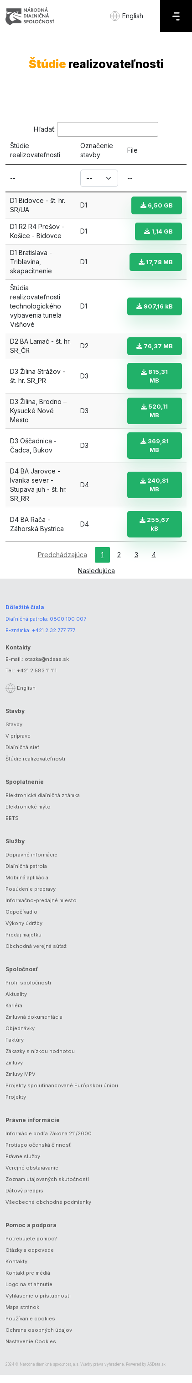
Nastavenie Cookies (30, 1349)
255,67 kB (155, 532)
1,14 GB (158, 231)
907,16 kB (154, 306)
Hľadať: (96, 129)
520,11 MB (154, 419)
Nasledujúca (96, 579)
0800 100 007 (68, 627)
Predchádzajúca (62, 563)
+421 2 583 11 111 (37, 679)
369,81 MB (154, 454)
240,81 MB (154, 493)
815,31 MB (154, 384)
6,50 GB (156, 205)
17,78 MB (156, 262)
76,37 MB (154, 350)
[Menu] (176, 16)
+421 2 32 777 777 (53, 638)
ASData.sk (156, 1372)
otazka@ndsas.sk (47, 667)
